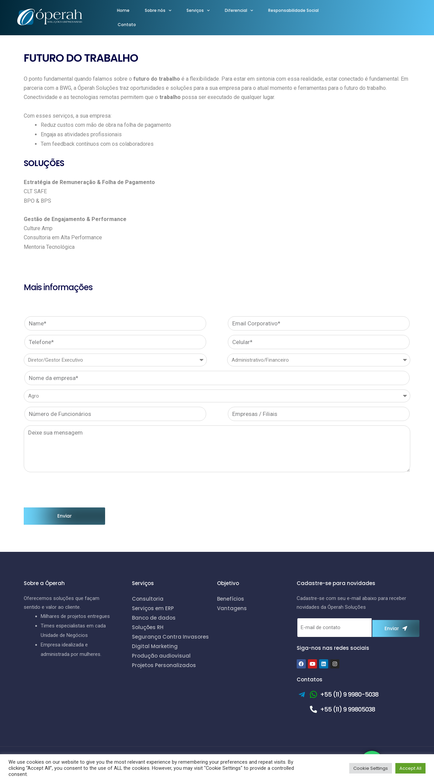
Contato (127, 24)
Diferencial (239, 10)
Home (123, 10)
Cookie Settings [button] (370, 768)
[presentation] (75, 490)
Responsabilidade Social (293, 10)
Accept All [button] (410, 768)
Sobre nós (158, 10)
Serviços (198, 10)
